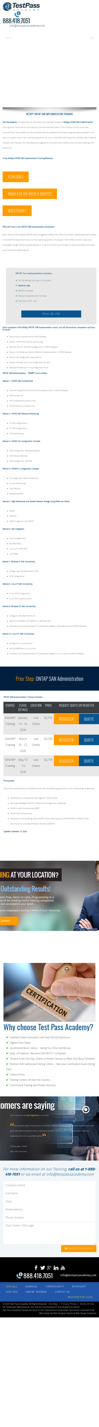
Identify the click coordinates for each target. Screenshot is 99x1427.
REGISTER (66, 719)
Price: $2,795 (51, 313)
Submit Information (79, 1248)
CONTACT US (62, 1291)
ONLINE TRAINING (36, 1291)
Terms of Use (87, 1304)
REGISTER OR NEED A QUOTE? (30, 193)
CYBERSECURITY (54, 1286)
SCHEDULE (16, 176)
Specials (11, 1286)
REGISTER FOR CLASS (80, 1297)
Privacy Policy (69, 1304)
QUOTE (89, 719)
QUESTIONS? (17, 210)
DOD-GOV (12, 1291)
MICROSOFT (79, 1286)
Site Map (53, 1304)
